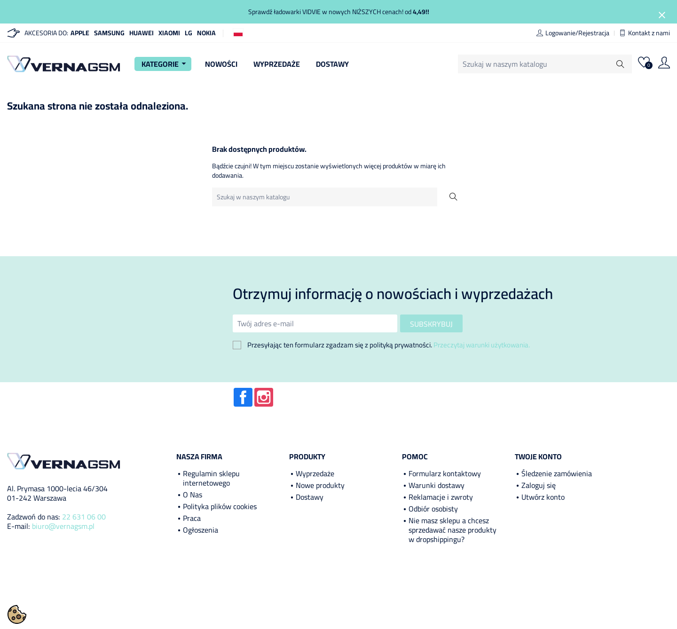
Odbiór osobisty (433, 509)
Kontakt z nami (644, 33)
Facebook (243, 397)
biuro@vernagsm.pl (63, 526)
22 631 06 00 (84, 517)
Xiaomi (169, 33)
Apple (80, 33)
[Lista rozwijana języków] (238, 32)
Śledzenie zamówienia (556, 473)
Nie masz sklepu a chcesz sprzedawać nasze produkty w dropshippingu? (452, 529)
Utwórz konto (543, 497)
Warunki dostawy (436, 485)
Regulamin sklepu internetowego (211, 478)
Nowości (221, 64)
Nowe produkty (320, 485)
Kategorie (165, 64)
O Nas (192, 494)
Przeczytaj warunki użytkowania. (481, 345)
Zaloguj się (538, 485)
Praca (192, 518)
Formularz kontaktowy (445, 473)
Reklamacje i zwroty (441, 497)
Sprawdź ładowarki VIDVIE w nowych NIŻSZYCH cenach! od (338, 12)
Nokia (206, 33)
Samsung (109, 33)
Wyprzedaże (276, 64)
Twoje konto (538, 456)
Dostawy (332, 64)
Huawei (141, 33)
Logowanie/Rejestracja (572, 33)
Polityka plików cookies (220, 506)
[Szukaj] (519, 64)
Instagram (263, 397)
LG (188, 33)
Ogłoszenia (200, 530)
